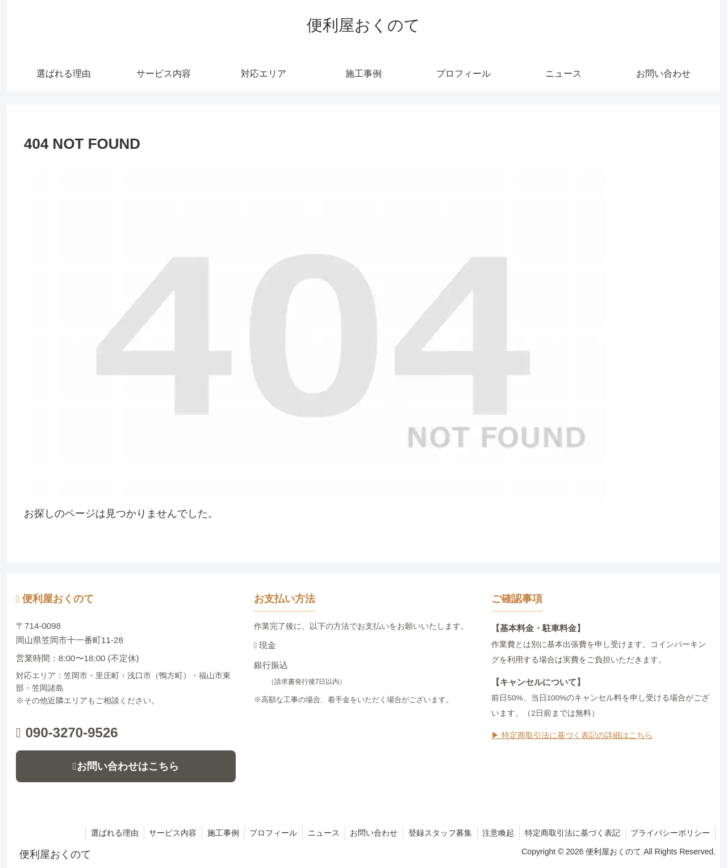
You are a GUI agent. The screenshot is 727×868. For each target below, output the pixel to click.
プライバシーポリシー (669, 832)
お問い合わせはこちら (126, 766)
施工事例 (212, 832)
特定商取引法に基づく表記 (570, 832)
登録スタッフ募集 (435, 832)
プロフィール (264, 832)
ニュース (316, 832)
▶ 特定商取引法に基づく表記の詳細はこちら (572, 735)
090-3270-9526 (67, 732)
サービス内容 (161, 832)
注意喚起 (495, 832)
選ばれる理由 (101, 832)
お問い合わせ (367, 832)
